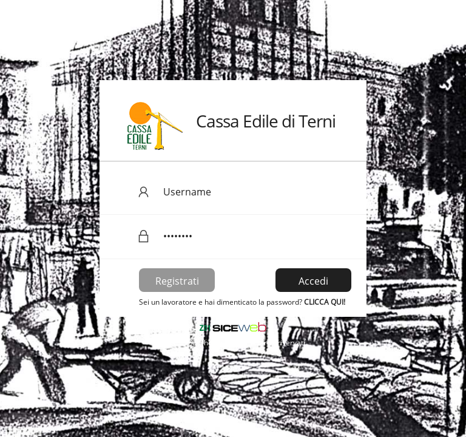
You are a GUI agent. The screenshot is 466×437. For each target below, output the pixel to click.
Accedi (313, 281)
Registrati (177, 281)
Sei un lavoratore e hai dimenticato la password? (242, 302)
